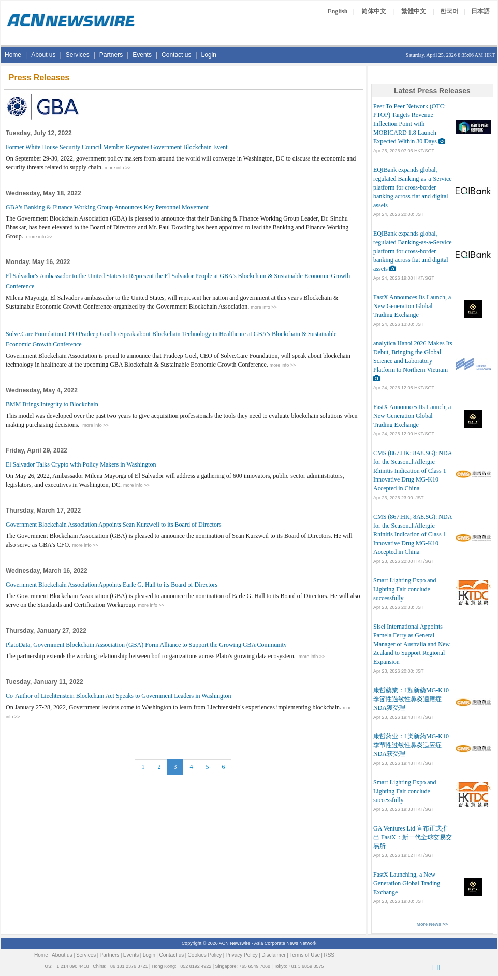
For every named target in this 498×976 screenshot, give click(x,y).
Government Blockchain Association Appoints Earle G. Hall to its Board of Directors (111, 584)
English (338, 11)
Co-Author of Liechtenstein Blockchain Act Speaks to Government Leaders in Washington (118, 696)
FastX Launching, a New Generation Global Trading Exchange (406, 883)
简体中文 (373, 11)
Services (78, 55)
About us (43, 55)
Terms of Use (304, 955)
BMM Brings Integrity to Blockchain (52, 404)
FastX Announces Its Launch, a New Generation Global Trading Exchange (412, 306)
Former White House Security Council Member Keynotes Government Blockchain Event (117, 147)
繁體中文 (413, 11)
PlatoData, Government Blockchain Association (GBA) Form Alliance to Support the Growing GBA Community (146, 644)
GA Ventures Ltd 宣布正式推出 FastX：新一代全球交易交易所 (412, 837)
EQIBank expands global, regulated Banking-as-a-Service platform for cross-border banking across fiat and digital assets (412, 187)
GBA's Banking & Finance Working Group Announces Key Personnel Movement (107, 207)
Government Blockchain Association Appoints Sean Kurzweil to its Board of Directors (114, 524)
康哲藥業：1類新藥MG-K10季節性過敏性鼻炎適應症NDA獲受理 (411, 699)
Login (208, 55)
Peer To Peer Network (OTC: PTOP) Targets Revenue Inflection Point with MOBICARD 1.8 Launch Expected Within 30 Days (409, 124)
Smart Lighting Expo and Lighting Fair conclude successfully (404, 589)
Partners (111, 55)
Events (142, 55)
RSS (329, 955)
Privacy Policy (242, 955)
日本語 (480, 11)
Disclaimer (273, 955)
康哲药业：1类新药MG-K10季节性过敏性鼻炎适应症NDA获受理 (411, 745)
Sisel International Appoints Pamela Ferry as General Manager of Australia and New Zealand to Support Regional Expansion (411, 644)
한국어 (449, 11)
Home (13, 55)
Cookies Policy (205, 955)
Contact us (176, 55)
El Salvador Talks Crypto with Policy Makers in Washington (81, 464)
